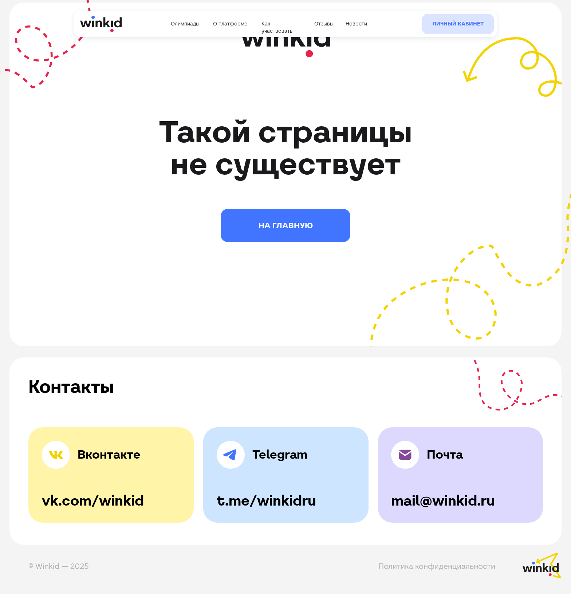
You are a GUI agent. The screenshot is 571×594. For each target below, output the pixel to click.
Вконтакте (109, 454)
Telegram (279, 454)
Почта (445, 454)
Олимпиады (185, 23)
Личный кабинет (458, 23)
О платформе (230, 23)
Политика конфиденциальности (436, 566)
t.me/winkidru (266, 501)
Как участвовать (276, 27)
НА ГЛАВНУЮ (286, 225)
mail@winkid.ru (443, 501)
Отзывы (324, 23)
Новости (356, 23)
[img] (231, 455)
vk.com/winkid (93, 501)
